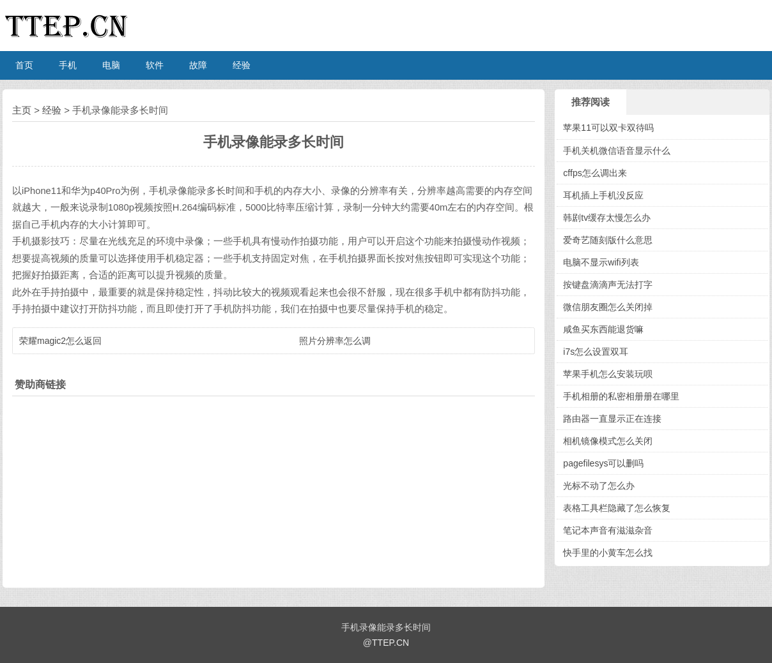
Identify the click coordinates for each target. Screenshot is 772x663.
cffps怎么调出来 (594, 173)
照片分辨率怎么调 (335, 341)
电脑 (111, 65)
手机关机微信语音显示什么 (616, 150)
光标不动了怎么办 (599, 485)
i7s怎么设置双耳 (595, 351)
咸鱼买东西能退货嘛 (603, 329)
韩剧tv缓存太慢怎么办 (607, 217)
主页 (21, 110)
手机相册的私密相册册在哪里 (621, 396)
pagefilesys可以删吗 (603, 463)
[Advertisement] (273, 488)
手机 (68, 65)
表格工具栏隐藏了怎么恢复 (616, 508)
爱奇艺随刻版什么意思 (607, 240)
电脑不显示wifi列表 (600, 262)
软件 (155, 65)
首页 (24, 65)
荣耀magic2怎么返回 (60, 341)
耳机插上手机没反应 (603, 195)
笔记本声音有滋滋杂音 (607, 530)
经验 (242, 65)
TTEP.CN (390, 642)
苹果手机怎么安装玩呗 (607, 374)
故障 (198, 65)
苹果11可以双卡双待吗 (608, 128)
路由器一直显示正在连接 (612, 418)
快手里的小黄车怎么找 (607, 553)
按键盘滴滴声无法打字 (607, 284)
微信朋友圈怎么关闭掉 (607, 307)
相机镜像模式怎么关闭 (607, 441)
